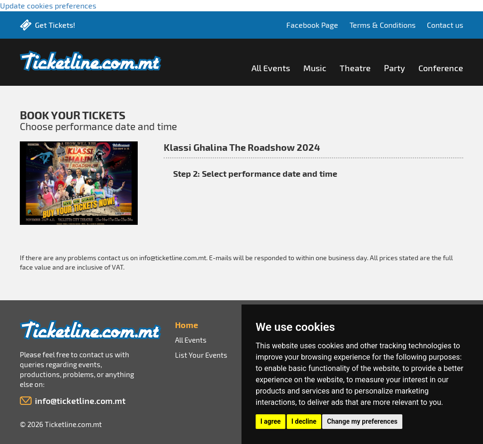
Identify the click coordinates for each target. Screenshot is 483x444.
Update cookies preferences (48, 5)
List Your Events (201, 355)
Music (314, 68)
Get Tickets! (55, 24)
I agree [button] (270, 421)
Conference (440, 68)
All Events (270, 68)
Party (394, 68)
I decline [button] (303, 421)
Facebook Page (312, 24)
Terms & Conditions (383, 24)
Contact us (445, 24)
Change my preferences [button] (362, 421)
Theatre (355, 68)
